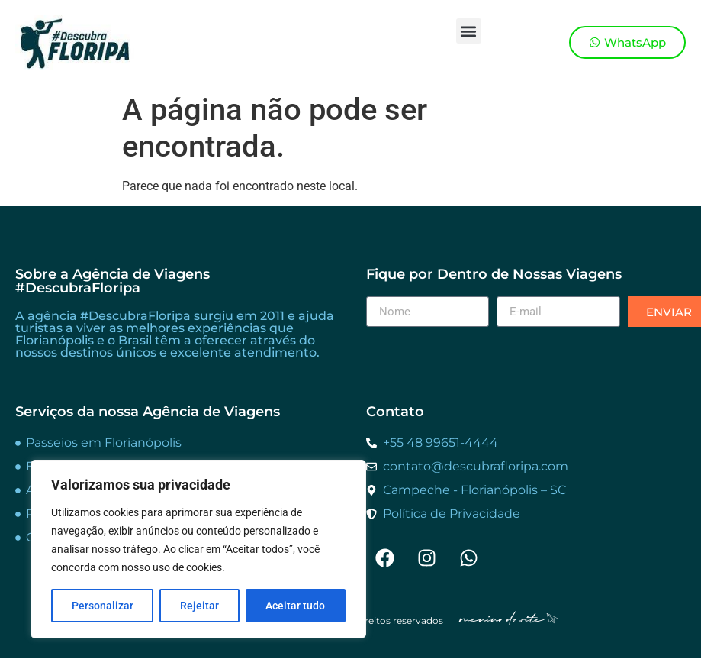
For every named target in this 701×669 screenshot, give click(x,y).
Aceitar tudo (295, 606)
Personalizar (102, 606)
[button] (468, 31)
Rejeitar (199, 606)
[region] (198, 549)
